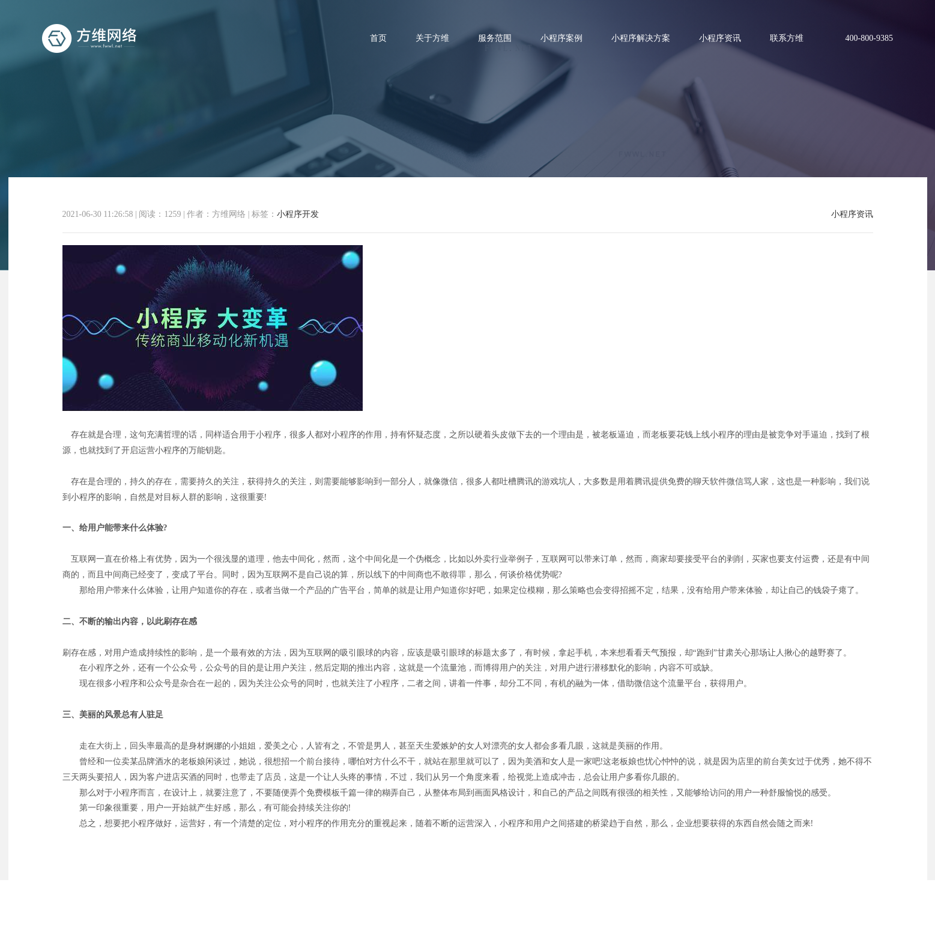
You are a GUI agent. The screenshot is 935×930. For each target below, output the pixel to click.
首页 (378, 38)
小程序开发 (298, 214)
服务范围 (495, 38)
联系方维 (786, 38)
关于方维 (432, 38)
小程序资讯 (720, 38)
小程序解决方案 (640, 38)
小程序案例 (561, 38)
